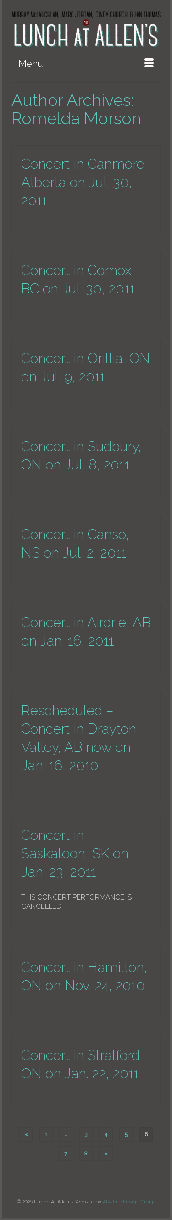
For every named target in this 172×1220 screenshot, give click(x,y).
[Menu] (86, 63)
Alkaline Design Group (129, 1202)
